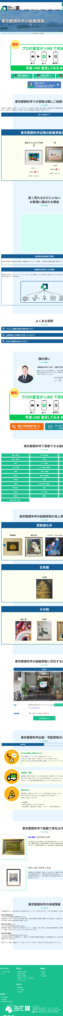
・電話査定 (19, 987)
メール (31, 763)
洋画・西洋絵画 (44, 456)
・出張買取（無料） (22, 972)
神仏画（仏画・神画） (15, 505)
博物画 (15, 500)
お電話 (26, 763)
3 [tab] (42, 564)
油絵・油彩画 (15, 456)
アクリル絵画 (44, 465)
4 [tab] (43, 564)
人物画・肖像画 (44, 474)
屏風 (15, 465)
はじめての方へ (4, 968)
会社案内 (2, 994)
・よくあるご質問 (5, 972)
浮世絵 (44, 460)
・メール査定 (20, 989)
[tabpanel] (33, 159)
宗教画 (15, 496)
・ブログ (2, 974)
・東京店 (42, 972)
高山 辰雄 (32, 843)
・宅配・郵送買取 (21, 976)
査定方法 (19, 984)
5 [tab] (45, 564)
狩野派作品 (15, 491)
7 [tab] (48, 564)
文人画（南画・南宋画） (44, 487)
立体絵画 (15, 482)
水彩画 (44, 482)
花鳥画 (15, 487)
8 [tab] (49, 564)
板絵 (44, 491)
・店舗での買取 (20, 974)
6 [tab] (46, 564)
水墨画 (15, 474)
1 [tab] (44, 180)
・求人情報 (3, 999)
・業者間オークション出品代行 (25, 978)
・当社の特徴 (4, 997)
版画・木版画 (15, 460)
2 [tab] (41, 564)
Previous (4, 550)
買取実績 (27, 7)
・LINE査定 (19, 992)
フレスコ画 (44, 496)
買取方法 (19, 968)
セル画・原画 (15, 469)
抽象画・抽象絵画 (44, 478)
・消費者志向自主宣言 (6, 1001)
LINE (36, 763)
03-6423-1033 (53, 1012)
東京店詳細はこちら (47, 724)
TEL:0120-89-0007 (35, 713)
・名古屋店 (43, 976)
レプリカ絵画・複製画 (44, 469)
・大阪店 (42, 974)
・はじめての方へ (21, 980)
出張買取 (22, 751)
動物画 (15, 478)
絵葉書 (44, 500)
